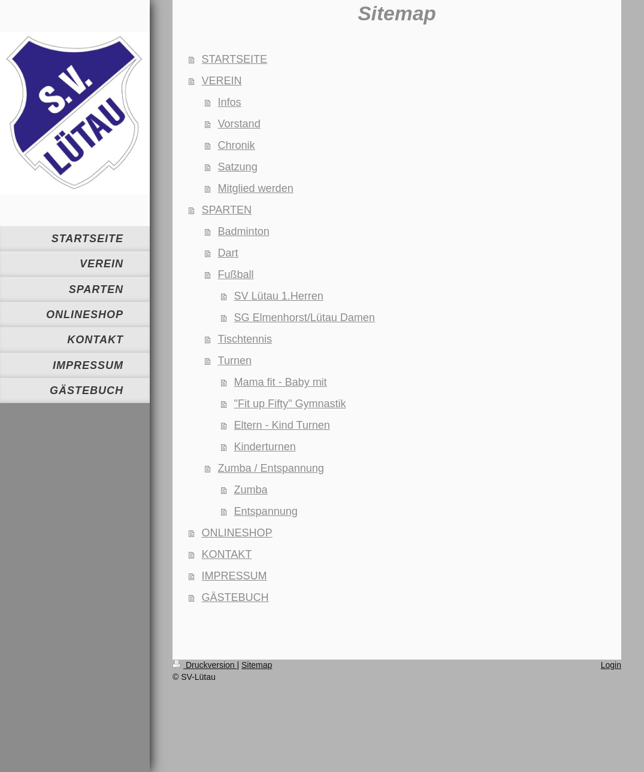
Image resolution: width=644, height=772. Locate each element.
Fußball (236, 274)
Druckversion (205, 665)
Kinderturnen (265, 447)
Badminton (244, 231)
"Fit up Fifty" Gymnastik (290, 404)
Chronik (236, 145)
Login (611, 665)
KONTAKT (227, 554)
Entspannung (266, 511)
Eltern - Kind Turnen (282, 425)
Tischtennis (245, 339)
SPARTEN (227, 210)
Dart (228, 253)
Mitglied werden (256, 188)
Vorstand (239, 124)
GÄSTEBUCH (235, 597)
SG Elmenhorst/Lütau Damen (304, 318)
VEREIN (222, 81)
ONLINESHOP (237, 533)
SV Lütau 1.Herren (278, 296)
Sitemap (256, 665)
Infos (229, 102)
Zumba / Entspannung (271, 468)
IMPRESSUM (234, 576)
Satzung (238, 167)
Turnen (235, 361)
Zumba (251, 490)
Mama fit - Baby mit (280, 382)
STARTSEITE (234, 59)
